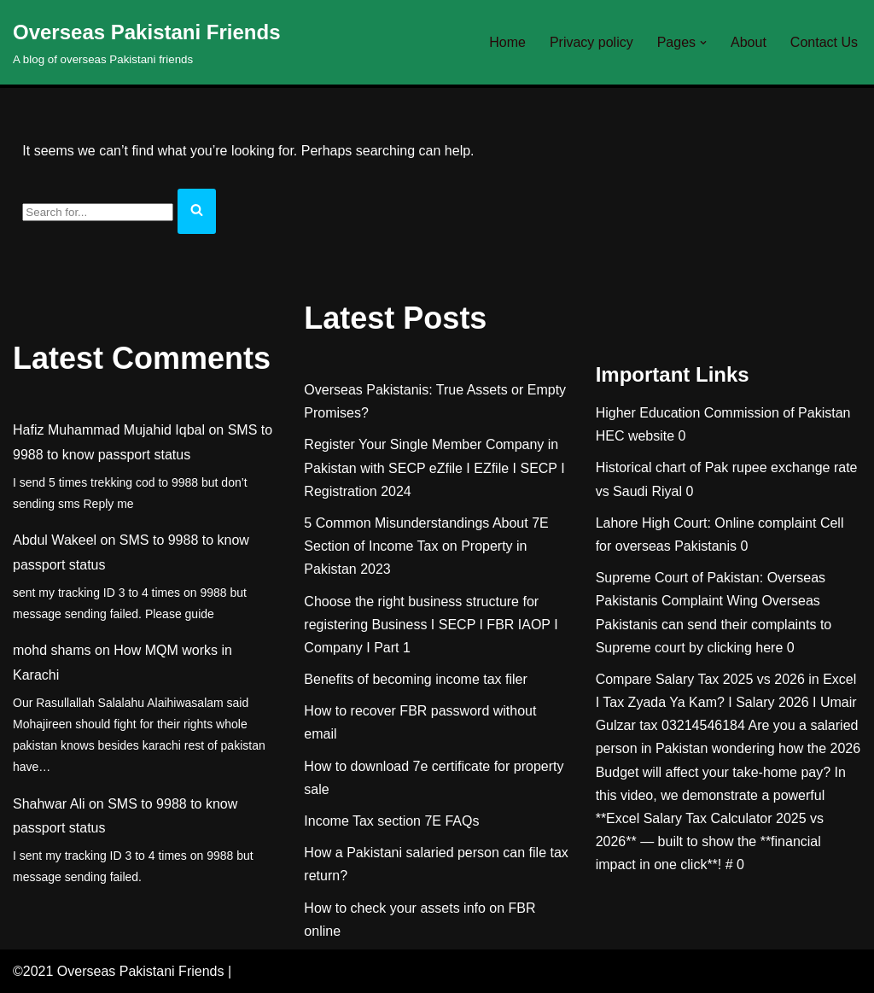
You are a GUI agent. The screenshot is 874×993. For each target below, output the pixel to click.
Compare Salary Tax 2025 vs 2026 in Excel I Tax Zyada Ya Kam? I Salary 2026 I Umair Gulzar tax (726, 702)
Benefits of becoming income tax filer (415, 679)
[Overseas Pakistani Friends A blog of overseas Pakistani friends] (147, 42)
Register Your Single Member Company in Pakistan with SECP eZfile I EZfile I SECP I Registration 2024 (434, 467)
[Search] (97, 212)
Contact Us (824, 42)
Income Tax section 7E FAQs (391, 821)
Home (507, 42)
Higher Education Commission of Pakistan (723, 413)
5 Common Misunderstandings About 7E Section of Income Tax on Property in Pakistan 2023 (426, 546)
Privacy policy (591, 42)
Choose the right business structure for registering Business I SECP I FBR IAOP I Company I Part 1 (430, 624)
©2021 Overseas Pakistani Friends (118, 971)
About (748, 42)
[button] (703, 42)
